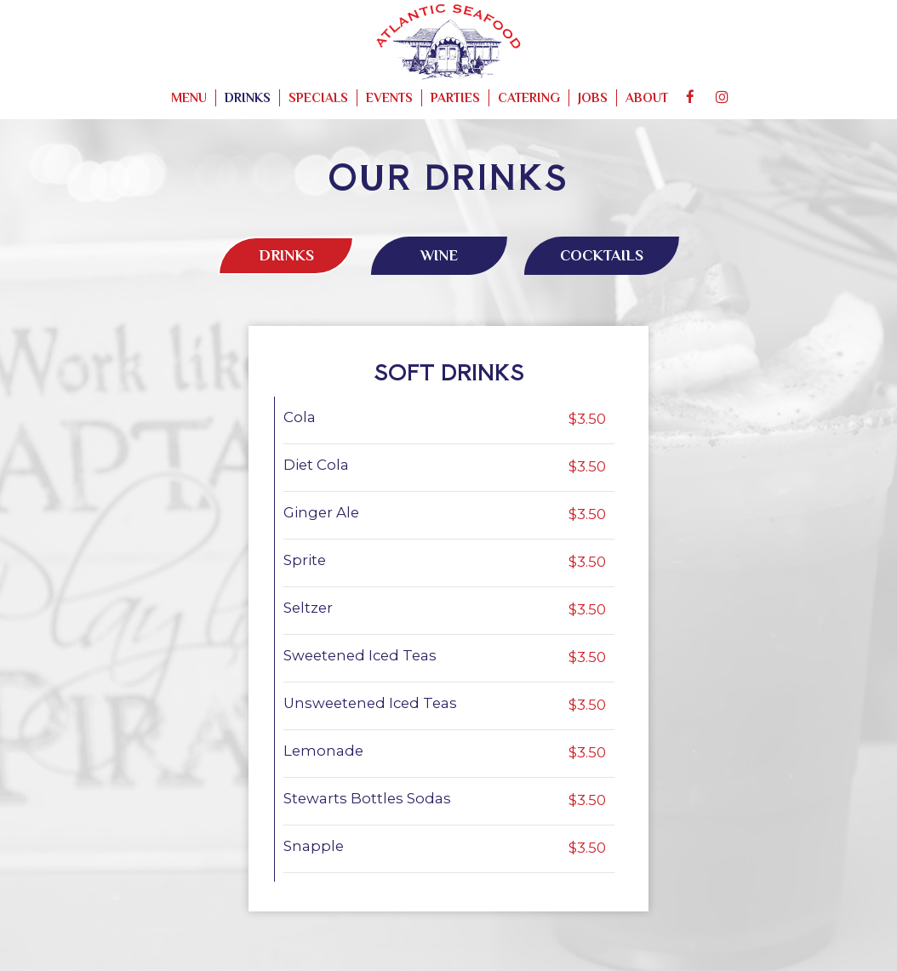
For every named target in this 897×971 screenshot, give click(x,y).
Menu (189, 97)
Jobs (593, 97)
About (647, 97)
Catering (529, 97)
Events (389, 97)
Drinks (248, 97)
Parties (455, 97)
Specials (318, 97)
